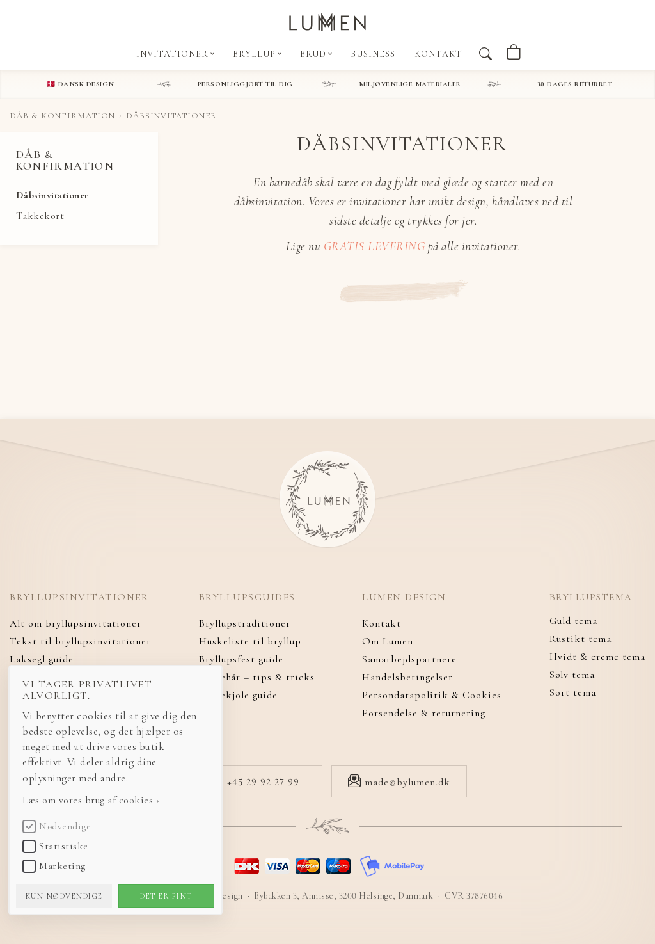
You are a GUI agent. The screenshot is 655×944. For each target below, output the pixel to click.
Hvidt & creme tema (597, 659)
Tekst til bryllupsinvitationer (80, 641)
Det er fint (183, 886)
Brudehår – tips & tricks (257, 677)
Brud (316, 54)
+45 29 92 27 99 (254, 781)
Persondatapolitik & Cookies (431, 695)
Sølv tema (572, 677)
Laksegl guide (42, 659)
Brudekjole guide (238, 695)
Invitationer (175, 54)
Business (373, 54)
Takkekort (40, 215)
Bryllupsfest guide (241, 659)
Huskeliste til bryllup (250, 641)
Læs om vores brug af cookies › (108, 790)
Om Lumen (387, 641)
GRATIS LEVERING (374, 245)
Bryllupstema (592, 598)
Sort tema (572, 695)
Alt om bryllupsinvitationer (75, 623)
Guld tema (573, 623)
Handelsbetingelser (407, 677)
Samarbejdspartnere (409, 659)
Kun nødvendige (81, 886)
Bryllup (257, 54)
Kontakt (438, 54)
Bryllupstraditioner (244, 623)
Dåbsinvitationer (52, 195)
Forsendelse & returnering (423, 713)
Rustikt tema (580, 641)
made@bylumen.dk (399, 781)
